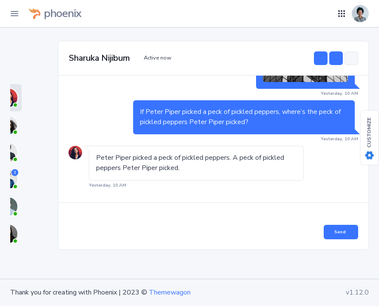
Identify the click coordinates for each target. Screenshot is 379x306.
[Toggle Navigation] (14, 13)
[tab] (30, 97)
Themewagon (170, 292)
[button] (331, 13)
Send (340, 232)
